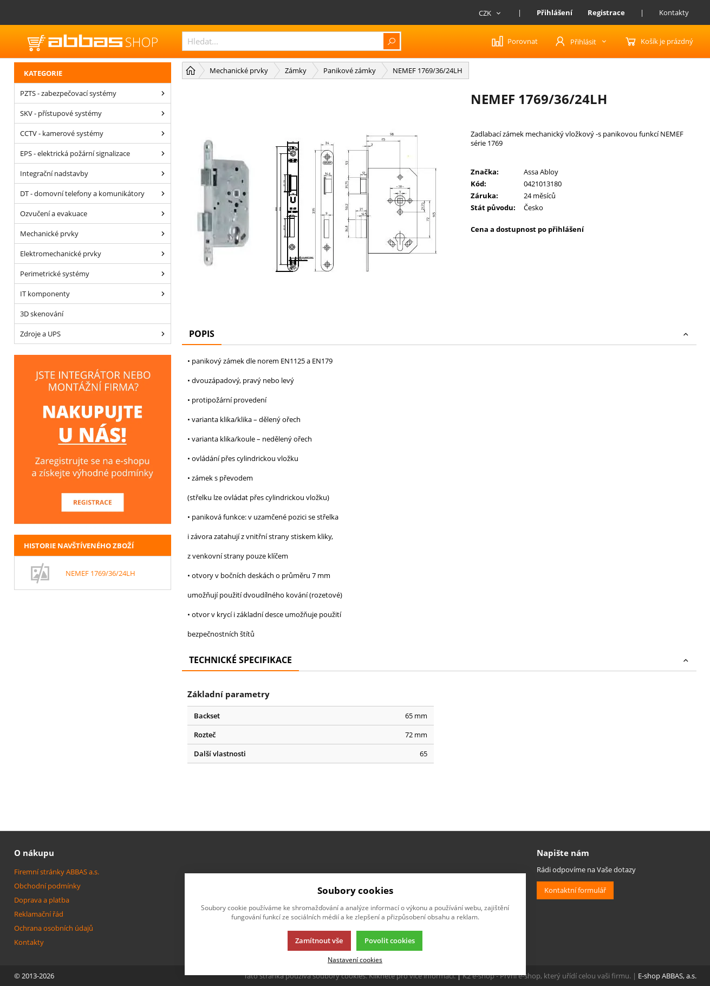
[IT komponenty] (163, 293)
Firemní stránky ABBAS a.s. (56, 872)
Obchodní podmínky (47, 886)
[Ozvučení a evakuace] (163, 213)
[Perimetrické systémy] (163, 273)
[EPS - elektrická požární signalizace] (163, 153)
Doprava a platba (41, 900)
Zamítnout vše (319, 940)
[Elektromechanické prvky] (163, 253)
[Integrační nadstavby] (163, 173)
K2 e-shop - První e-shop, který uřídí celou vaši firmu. (547, 976)
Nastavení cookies (355, 959)
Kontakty (674, 12)
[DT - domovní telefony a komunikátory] (163, 193)
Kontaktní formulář (575, 890)
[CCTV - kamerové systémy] (163, 133)
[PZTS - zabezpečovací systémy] (163, 93)
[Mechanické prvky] (163, 233)
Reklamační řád (38, 914)
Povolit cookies (389, 940)
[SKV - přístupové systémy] (163, 113)
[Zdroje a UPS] (163, 333)
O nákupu (34, 852)
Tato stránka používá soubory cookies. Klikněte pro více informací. (349, 976)
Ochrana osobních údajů (53, 928)
